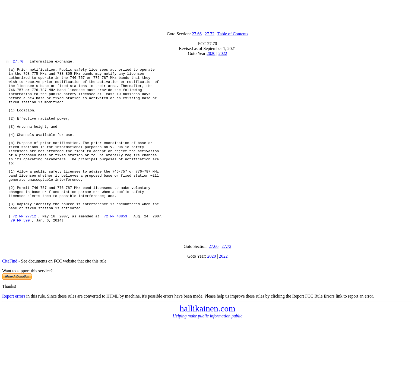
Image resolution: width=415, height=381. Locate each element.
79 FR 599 (20, 252)
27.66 (197, 34)
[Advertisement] (207, 14)
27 (15, 62)
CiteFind (9, 295)
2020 (211, 53)
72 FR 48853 (115, 247)
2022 (222, 53)
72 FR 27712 (24, 247)
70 (21, 62)
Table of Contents (232, 34)
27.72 (209, 34)
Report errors (13, 330)
